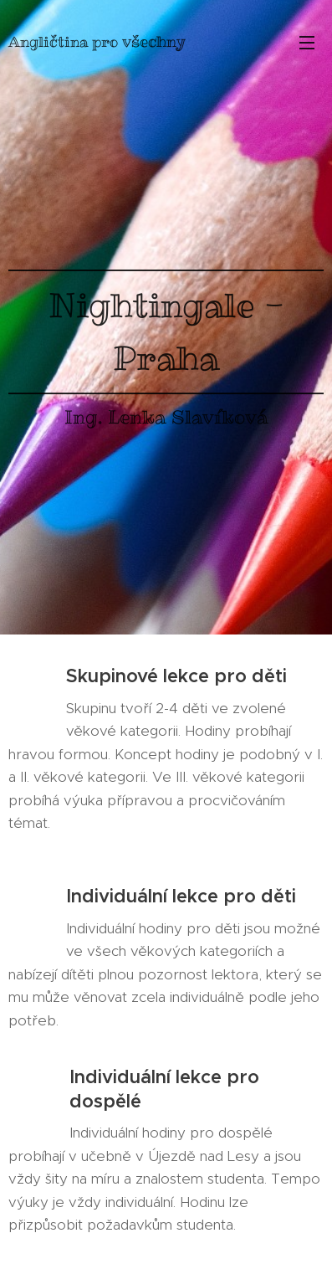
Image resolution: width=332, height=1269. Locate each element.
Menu (306, 43)
